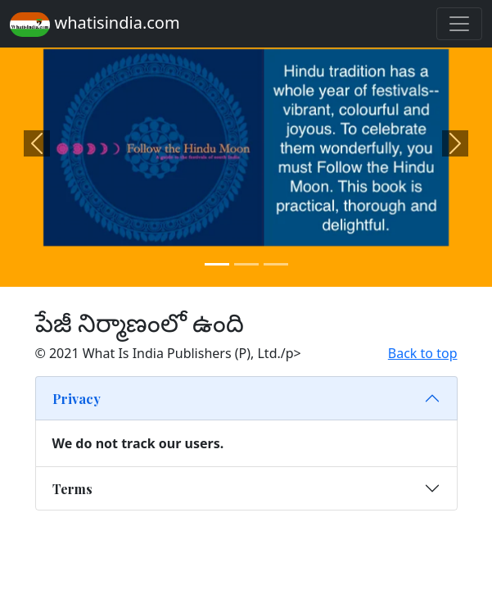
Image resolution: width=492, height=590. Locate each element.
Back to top (423, 353)
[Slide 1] (217, 264)
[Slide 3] (276, 264)
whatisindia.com (95, 24)
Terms (72, 488)
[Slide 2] (246, 264)
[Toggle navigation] (459, 23)
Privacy (76, 398)
